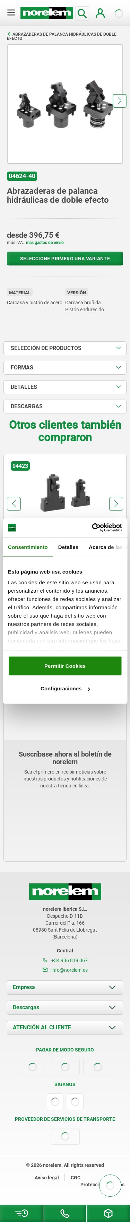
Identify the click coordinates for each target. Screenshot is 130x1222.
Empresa (24, 987)
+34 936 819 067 (65, 960)
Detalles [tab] (68, 547)
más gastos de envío (45, 242)
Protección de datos (102, 1184)
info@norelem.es (65, 970)
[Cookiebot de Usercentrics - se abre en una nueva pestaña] (92, 527)
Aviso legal (47, 1177)
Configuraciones (65, 688)
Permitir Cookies (65, 666)
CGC (75, 1177)
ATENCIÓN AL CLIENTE (42, 1027)
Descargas (26, 1007)
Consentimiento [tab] (28, 547)
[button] (120, 101)
